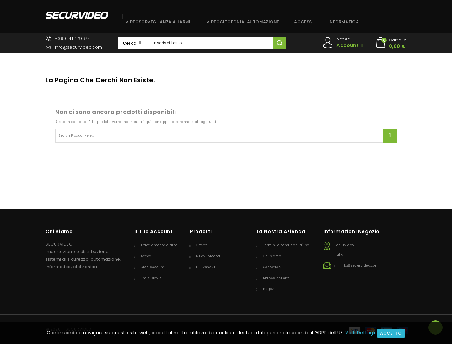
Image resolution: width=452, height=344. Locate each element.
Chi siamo (272, 256)
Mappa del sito (276, 278)
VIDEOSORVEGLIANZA (143, 22)
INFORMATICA (343, 22)
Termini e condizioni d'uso (286, 245)
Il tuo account (153, 231)
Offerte (202, 245)
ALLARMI (182, 22)
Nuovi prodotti (209, 256)
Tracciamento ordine (159, 245)
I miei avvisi (152, 278)
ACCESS (303, 22)
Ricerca (390, 136)
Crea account (152, 267)
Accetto (391, 333)
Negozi (269, 289)
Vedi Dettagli (360, 333)
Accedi (147, 256)
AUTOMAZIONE (263, 22)
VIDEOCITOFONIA (224, 22)
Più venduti (206, 267)
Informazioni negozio (351, 231)
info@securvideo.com (78, 47)
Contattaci (272, 267)
